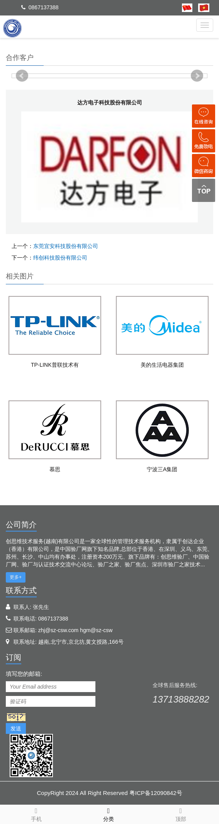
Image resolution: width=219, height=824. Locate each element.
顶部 (180, 813)
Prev (22, 76)
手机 (36, 813)
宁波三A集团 (162, 469)
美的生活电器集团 (162, 365)
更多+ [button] (16, 577)
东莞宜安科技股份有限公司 (65, 246)
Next (197, 76)
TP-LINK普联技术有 (55, 365)
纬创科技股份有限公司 (60, 258)
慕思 (54, 469)
